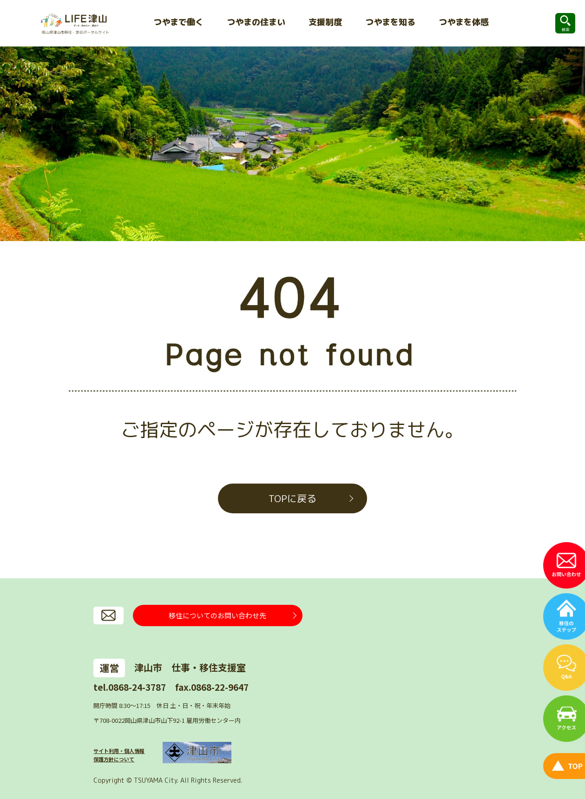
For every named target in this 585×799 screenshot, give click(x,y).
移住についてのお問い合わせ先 (217, 615)
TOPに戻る (292, 498)
